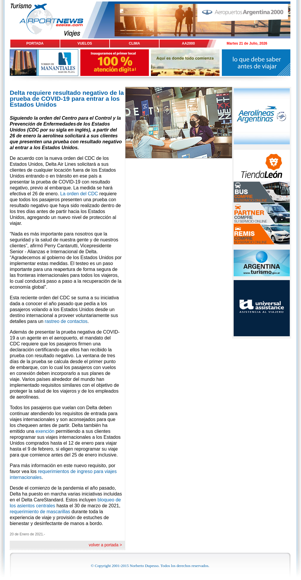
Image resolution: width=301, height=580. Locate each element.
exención (44, 431)
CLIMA (134, 43)
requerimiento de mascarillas (40, 511)
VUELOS (84, 43)
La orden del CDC (79, 193)
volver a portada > (105, 544)
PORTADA (34, 43)
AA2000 (188, 43)
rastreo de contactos (66, 321)
